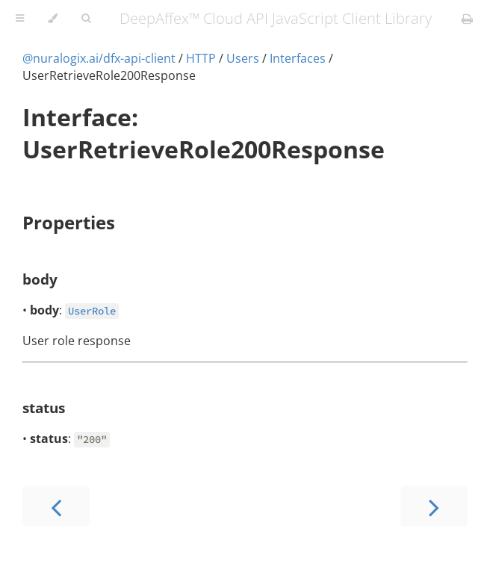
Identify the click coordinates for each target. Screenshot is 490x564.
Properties (68, 222)
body (40, 279)
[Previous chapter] (56, 506)
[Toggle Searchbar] (85, 18)
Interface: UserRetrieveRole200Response (203, 133)
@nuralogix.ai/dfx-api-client (99, 58)
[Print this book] (467, 18)
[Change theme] (52, 18)
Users (242, 58)
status (43, 407)
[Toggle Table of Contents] (20, 18)
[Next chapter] (434, 506)
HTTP (201, 58)
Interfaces (298, 58)
